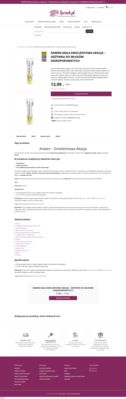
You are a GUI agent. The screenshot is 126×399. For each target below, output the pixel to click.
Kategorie (38, 27)
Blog (86, 21)
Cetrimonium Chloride (23, 244)
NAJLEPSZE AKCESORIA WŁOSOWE (48, 376)
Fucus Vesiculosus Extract (24, 242)
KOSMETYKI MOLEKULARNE (47, 371)
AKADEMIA (67, 379)
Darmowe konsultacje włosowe (74, 376)
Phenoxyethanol (21, 246)
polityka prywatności (73, 393)
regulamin (62, 393)
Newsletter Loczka (70, 368)
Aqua (18, 224)
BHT (17, 253)
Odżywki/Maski (30, 47)
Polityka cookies (19, 381)
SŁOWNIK (67, 373)
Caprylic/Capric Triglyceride (25, 235)
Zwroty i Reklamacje (20, 376)
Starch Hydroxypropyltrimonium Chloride (29, 237)
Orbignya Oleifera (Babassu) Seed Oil (28, 226)
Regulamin (17, 384)
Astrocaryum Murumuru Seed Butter (28, 233)
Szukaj (89, 31)
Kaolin (18, 239)
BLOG (65, 371)
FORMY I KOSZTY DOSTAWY (22, 373)
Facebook (93, 368)
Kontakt (17, 368)
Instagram (93, 371)
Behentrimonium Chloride (24, 230)
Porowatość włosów (52, 27)
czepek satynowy (87, 198)
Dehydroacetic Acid (22, 250)
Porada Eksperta (74, 21)
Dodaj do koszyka (81, 94)
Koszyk (110, 7)
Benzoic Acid (20, 248)
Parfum (18, 255)
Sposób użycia (45, 136)
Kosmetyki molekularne (47, 21)
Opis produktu (21, 136)
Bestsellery (29, 21)
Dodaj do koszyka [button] (63, 298)
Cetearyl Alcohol (21, 228)
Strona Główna (21, 47)
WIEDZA (77, 27)
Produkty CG (87, 27)
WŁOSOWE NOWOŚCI (45, 368)
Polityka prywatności (21, 379)
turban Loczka (100, 198)
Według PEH (67, 27)
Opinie (58, 136)
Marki (61, 21)
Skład (33, 136)
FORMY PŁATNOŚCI (19, 371)
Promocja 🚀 (96, 21)
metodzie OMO (39, 204)
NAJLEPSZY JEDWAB (44, 379)
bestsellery (43, 373)
